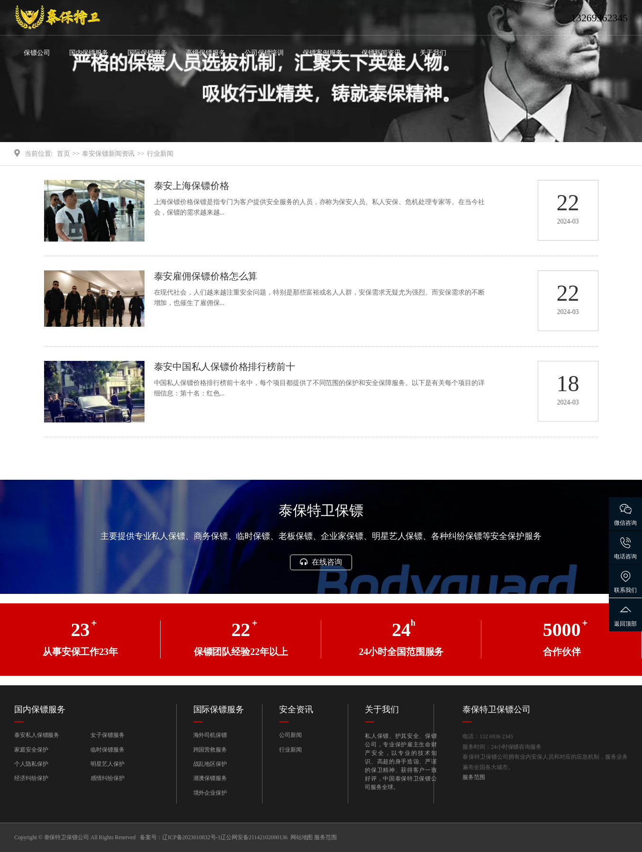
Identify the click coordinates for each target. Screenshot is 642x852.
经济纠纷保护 (31, 778)
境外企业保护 (210, 792)
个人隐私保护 (31, 764)
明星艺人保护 (107, 764)
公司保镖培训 (264, 52)
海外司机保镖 (210, 735)
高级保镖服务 (205, 52)
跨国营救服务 (210, 749)
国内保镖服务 (89, 52)
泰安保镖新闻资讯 (108, 153)
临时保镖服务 (107, 749)
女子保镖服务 (107, 735)
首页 (63, 153)
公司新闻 (290, 735)
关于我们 (433, 52)
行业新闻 (160, 153)
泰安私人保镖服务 (36, 735)
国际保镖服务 (147, 52)
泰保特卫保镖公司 (496, 709)
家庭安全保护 (31, 749)
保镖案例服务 (322, 52)
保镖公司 (37, 52)
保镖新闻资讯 (381, 52)
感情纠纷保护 (107, 778)
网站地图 (301, 837)
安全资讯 (296, 709)
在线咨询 (321, 562)
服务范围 (473, 777)
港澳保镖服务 (210, 778)
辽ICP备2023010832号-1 (191, 837)
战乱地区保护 (210, 764)
